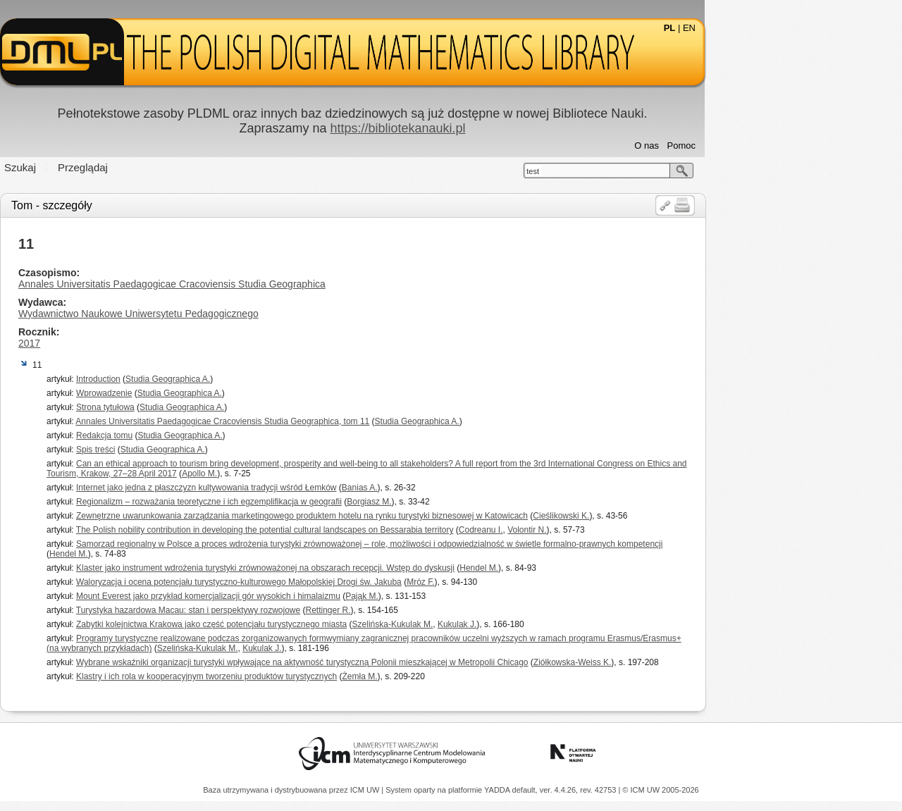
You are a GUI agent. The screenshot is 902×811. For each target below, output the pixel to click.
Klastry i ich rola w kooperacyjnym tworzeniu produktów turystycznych (305, 676)
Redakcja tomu (203, 435)
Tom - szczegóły (150, 205)
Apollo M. (298, 473)
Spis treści (194, 449)
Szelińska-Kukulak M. (491, 624)
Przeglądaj (181, 167)
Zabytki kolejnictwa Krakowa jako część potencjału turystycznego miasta (310, 624)
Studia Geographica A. (266, 379)
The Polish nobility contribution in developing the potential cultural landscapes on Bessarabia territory (363, 530)
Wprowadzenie (202, 393)
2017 (128, 343)
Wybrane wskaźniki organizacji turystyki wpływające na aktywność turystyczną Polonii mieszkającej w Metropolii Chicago (400, 662)
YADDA (498, 790)
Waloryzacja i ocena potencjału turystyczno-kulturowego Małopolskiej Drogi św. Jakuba (337, 582)
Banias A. (458, 488)
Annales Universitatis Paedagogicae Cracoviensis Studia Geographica (270, 284)
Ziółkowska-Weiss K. (671, 662)
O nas (745, 145)
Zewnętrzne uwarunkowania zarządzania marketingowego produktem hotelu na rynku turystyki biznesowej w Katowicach (400, 516)
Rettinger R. (427, 610)
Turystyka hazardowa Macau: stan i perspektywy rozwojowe (287, 610)
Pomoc (780, 145)
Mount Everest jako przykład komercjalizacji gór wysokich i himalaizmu (307, 596)
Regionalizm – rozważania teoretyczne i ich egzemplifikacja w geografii (307, 502)
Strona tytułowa (204, 407)
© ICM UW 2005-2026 (660, 790)
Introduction (197, 379)
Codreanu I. (579, 530)
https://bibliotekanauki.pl (496, 128)
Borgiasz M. (467, 502)
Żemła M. (458, 676)
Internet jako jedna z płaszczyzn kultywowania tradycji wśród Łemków (305, 488)
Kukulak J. (555, 624)
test (631, 171)
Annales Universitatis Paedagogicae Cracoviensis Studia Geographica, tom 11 (321, 421)
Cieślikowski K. (659, 516)
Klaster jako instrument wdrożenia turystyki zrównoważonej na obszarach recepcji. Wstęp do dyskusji (364, 568)
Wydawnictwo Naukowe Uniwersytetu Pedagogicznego (237, 313)
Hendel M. (167, 554)
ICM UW (366, 790)
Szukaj (119, 167)
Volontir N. (625, 530)
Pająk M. (460, 596)
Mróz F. (519, 582)
